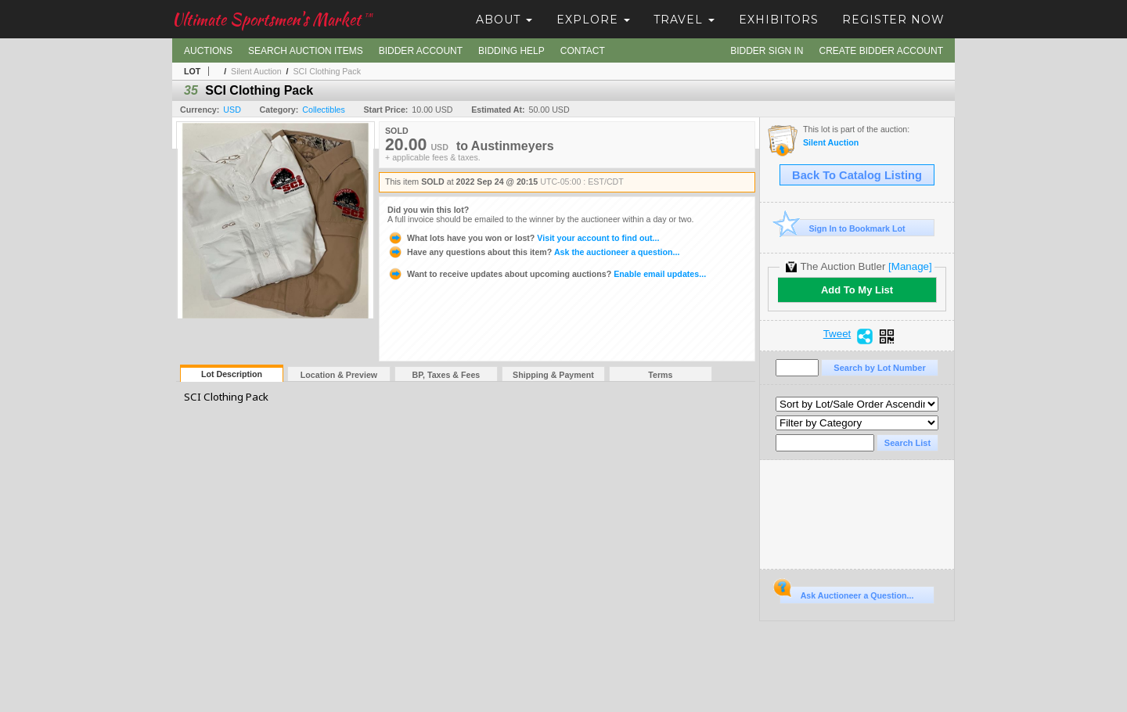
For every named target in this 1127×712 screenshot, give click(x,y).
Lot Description (231, 374)
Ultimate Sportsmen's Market (272, 19)
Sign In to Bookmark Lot (843, 228)
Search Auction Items (305, 50)
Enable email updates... (546, 274)
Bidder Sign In (766, 50)
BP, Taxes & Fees (446, 374)
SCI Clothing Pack (326, 71)
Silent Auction (256, 71)
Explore (593, 20)
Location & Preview (339, 374)
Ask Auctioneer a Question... (846, 593)
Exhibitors (779, 20)
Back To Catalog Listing (857, 175)
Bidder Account (421, 50)
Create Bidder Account (881, 50)
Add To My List (857, 290)
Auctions (208, 50)
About (504, 20)
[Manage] (909, 266)
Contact (582, 50)
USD (232, 109)
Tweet (837, 334)
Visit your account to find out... (523, 238)
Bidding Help (511, 50)
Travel (684, 20)
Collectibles (323, 109)
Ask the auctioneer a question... (533, 252)
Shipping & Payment (553, 374)
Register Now (893, 20)
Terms (660, 374)
